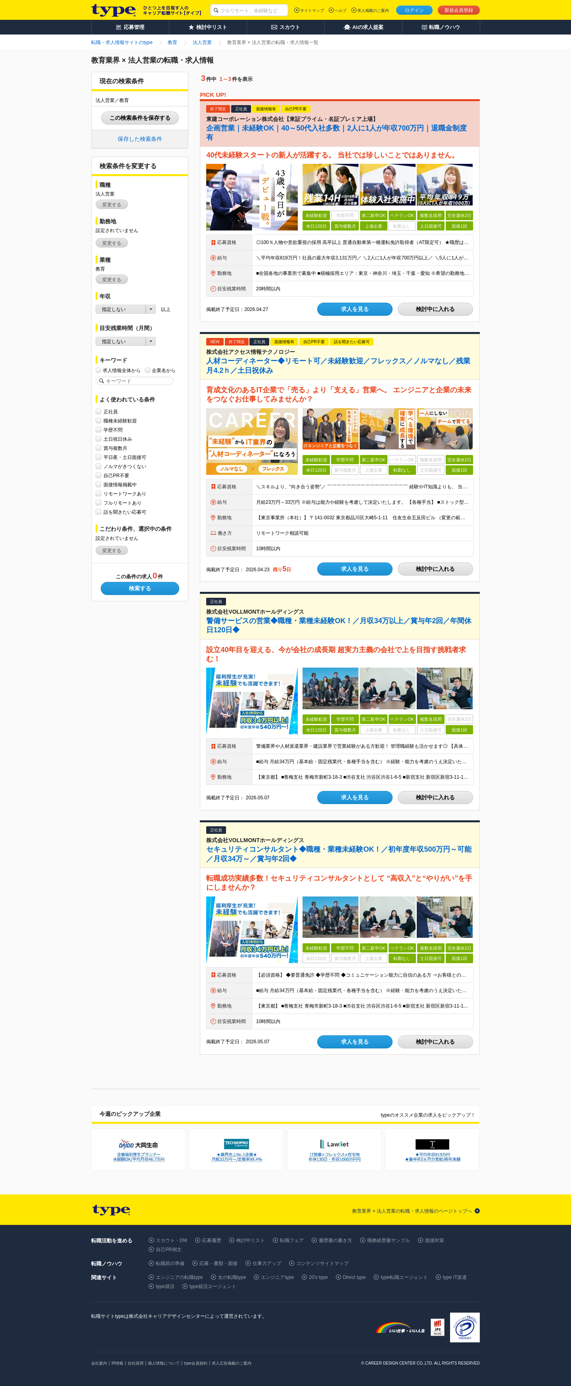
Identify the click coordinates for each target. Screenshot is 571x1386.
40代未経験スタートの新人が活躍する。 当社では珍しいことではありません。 (332, 155)
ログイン (414, 10)
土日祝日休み (117, 439)
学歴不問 (113, 430)
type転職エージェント (404, 1277)
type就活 (165, 1286)
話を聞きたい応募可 (124, 512)
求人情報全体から (122, 370)
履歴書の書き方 (335, 1240)
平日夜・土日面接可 (124, 457)
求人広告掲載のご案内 (231, 1363)
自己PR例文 (169, 1249)
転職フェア (292, 1240)
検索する (140, 588)
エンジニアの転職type (179, 1277)
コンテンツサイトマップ (322, 1263)
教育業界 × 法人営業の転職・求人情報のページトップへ (412, 1211)
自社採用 (136, 1363)
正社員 (110, 412)
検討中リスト (250, 1240)
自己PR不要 (116, 475)
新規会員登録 (459, 10)
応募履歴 (211, 1240)
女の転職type (232, 1277)
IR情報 (117, 1363)
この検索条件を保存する (140, 118)
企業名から (164, 370)
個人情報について (164, 1363)
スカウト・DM (171, 1240)
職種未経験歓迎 (120, 421)
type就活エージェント (213, 1286)
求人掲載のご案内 (373, 10)
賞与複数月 (115, 448)
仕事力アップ (267, 1263)
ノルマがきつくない (124, 466)
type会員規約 (195, 1363)
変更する (111, 204)
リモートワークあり (124, 494)
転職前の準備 (170, 1263)
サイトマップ (312, 10)
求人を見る (355, 309)
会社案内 (99, 1363)
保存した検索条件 (140, 139)
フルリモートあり (122, 503)
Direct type (354, 1277)
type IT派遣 (455, 1277)
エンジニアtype (277, 1277)
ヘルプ (341, 10)
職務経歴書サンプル (388, 1240)
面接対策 (434, 1240)
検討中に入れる (435, 309)
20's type (318, 1277)
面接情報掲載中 (120, 485)
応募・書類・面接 (218, 1263)
